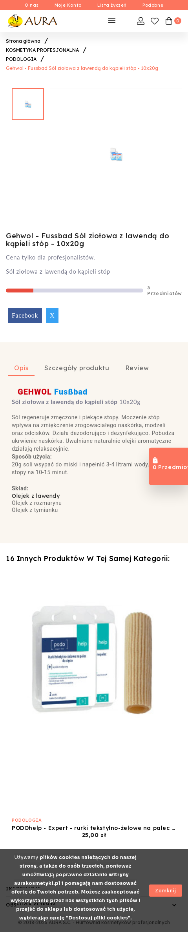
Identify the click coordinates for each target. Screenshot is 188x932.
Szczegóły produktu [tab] (77, 368)
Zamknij (165, 891)
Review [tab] (137, 368)
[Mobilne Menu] (111, 21)
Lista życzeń (112, 5)
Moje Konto (68, 5)
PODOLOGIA (27, 820)
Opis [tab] (21, 368)
